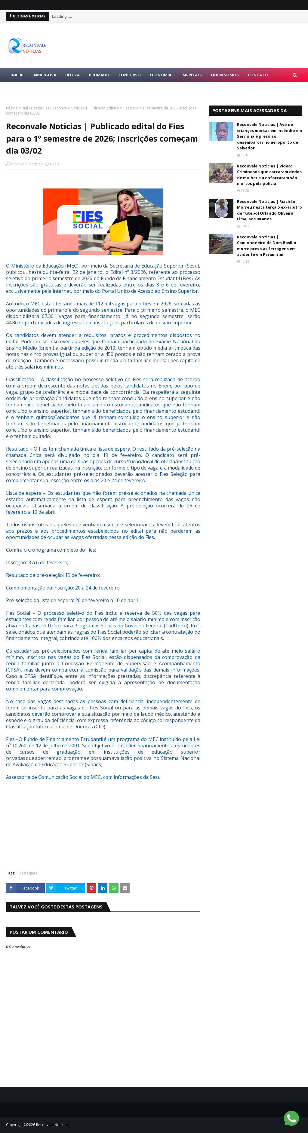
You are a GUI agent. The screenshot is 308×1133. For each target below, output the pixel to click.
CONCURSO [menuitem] (130, 75)
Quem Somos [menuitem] (225, 75)
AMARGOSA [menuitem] (44, 75)
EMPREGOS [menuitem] (191, 75)
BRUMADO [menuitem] (99, 75)
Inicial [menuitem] (17, 75)
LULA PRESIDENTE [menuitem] (28, 89)
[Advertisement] (103, 822)
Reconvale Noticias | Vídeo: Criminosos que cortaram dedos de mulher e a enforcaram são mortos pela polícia (269, 174)
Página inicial (17, 108)
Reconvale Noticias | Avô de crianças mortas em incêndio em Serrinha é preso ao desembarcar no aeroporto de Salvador (269, 136)
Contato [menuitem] (258, 75)
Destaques (40, 108)
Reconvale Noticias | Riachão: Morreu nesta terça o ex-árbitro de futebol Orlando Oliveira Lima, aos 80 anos (269, 210)
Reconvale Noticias (26, 164)
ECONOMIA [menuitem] (160, 75)
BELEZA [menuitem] (72, 75)
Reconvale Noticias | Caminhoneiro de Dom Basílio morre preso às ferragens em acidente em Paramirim (266, 245)
